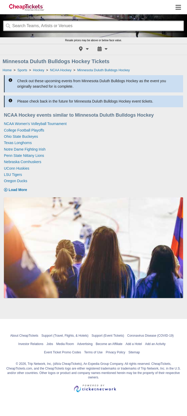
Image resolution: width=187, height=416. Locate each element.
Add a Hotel (133, 344)
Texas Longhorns (18, 143)
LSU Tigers (13, 175)
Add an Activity (155, 344)
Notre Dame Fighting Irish (25, 149)
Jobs (49, 344)
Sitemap (134, 352)
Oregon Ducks (15, 181)
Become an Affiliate (109, 344)
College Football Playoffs (24, 130)
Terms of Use (93, 352)
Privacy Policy (115, 352)
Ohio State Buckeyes (21, 136)
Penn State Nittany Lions (24, 155)
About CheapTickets (24, 335)
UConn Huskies (16, 168)
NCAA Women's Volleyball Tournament (35, 124)
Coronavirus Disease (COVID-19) (150, 335)
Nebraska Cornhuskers (22, 162)
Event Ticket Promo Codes (62, 352)
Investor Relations (30, 344)
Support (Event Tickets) (108, 335)
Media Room (65, 344)
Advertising (85, 344)
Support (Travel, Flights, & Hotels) (64, 335)
